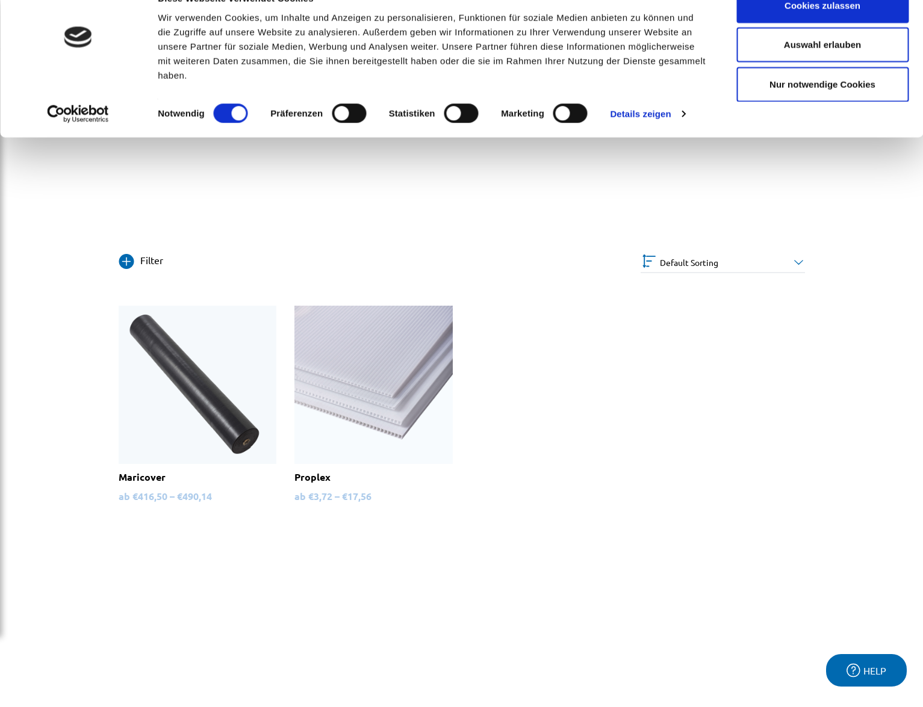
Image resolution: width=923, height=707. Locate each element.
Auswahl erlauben (822, 71)
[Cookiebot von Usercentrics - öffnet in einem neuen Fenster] (78, 141)
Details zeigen (640, 140)
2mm (63, 191)
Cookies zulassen (822, 31)
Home (31, 191)
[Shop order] (723, 262)
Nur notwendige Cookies (822, 110)
